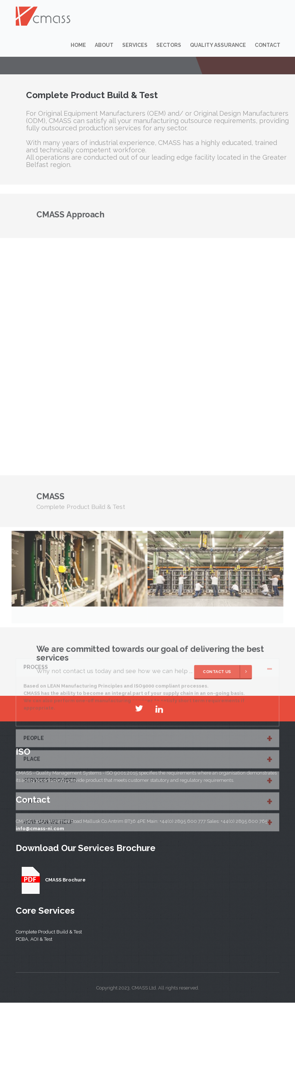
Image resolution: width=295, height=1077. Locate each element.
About (104, 45)
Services (135, 45)
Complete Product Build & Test (49, 932)
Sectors (168, 45)
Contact (267, 45)
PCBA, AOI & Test (34, 939)
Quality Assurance (218, 45)
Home (78, 45)
